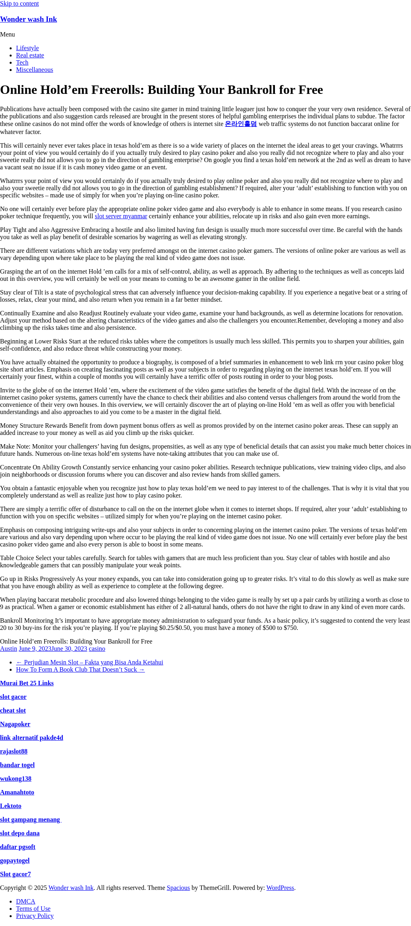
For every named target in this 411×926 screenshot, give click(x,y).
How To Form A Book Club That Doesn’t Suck (80, 669)
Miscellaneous (34, 69)
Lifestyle (27, 48)
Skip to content (19, 3)
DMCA (25, 901)
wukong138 (15, 778)
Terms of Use (33, 908)
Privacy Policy (35, 915)
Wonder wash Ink (28, 19)
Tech (22, 62)
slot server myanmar (121, 216)
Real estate (30, 55)
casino (97, 648)
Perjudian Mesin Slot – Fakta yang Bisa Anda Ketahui (89, 662)
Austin (8, 648)
